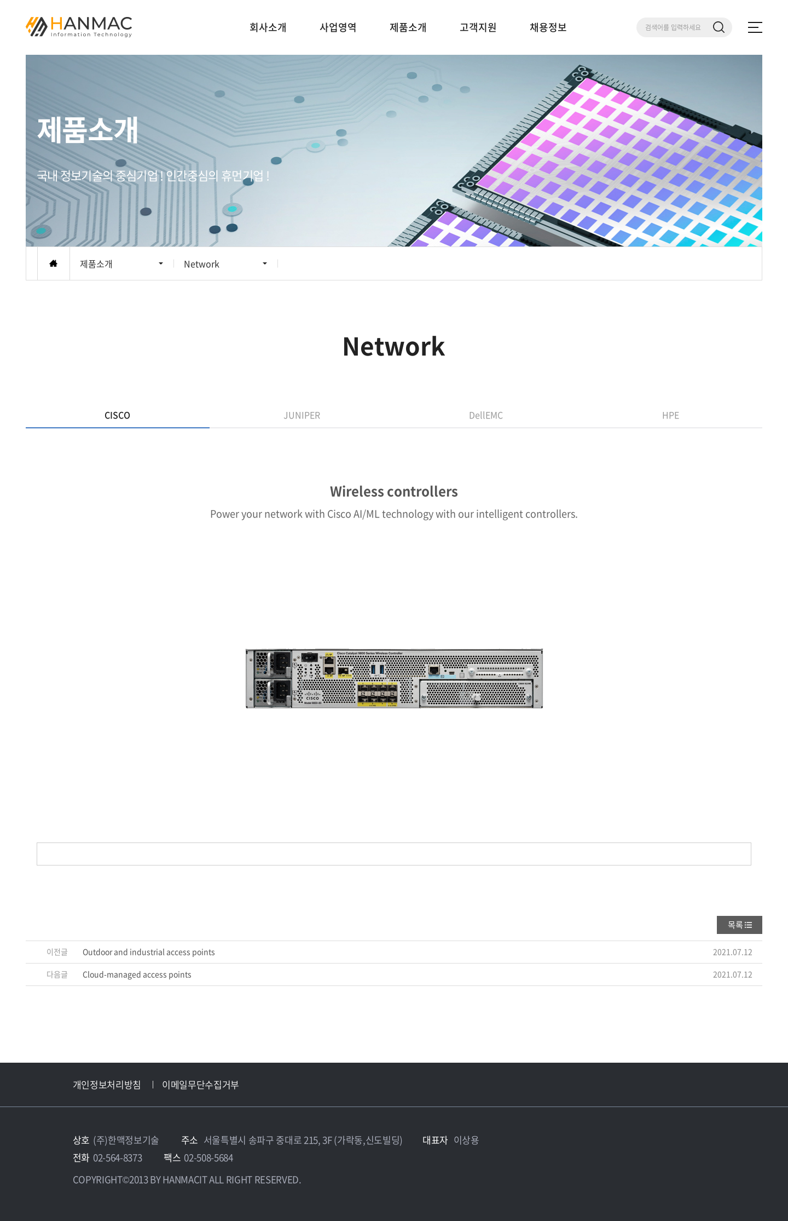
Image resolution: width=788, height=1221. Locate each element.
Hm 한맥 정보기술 (79, 27)
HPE (670, 414)
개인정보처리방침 (107, 1084)
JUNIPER (301, 414)
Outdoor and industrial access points (149, 951)
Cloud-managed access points (137, 973)
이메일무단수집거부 (200, 1084)
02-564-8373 (117, 1157)
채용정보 (548, 27)
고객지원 (478, 27)
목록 (735, 925)
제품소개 (408, 27)
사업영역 (338, 27)
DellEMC (486, 414)
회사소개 (268, 27)
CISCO (117, 414)
